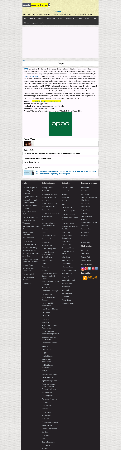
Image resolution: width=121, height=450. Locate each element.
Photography (46, 415)
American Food (67, 188)
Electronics (36, 101)
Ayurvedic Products (49, 197)
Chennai (57, 11)
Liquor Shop (46, 349)
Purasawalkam (86, 229)
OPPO (26, 69)
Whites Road (85, 242)
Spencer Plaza (27, 265)
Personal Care (47, 402)
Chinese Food (67, 207)
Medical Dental (47, 356)
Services (45, 432)
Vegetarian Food (68, 303)
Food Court (66, 232)
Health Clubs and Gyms (50, 291)
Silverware (46, 435)
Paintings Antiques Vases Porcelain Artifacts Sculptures (49, 386)
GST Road (85, 203)
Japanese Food (67, 260)
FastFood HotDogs (68, 214)
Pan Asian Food (67, 283)
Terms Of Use (86, 260)
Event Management (49, 249)
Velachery (84, 235)
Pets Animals (46, 405)
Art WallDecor (47, 191)
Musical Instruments (49, 374)
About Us (84, 250)
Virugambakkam (87, 239)
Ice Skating (46, 315)
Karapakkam (85, 207)
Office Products (47, 377)
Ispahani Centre (28, 238)
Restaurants (66, 287)
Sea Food (65, 290)
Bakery (64, 194)
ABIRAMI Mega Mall (29, 188)
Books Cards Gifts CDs (50, 213)
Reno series (34, 76)
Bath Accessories (48, 207)
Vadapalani (85, 232)
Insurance (45, 319)
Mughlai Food (66, 277)
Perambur (84, 226)
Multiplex (45, 371)
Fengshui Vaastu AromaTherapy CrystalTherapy (48, 254)
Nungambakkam (87, 216)
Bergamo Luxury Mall (30, 197)
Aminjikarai (85, 188)
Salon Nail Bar (47, 425)
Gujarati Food (66, 245)
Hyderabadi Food (68, 248)
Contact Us (85, 254)
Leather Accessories (49, 343)
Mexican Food (67, 273)
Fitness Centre (47, 260)
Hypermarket (46, 312)
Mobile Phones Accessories (51, 101)
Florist (44, 264)
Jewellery (45, 322)
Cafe (63, 204)
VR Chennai (26, 283)
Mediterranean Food (69, 270)
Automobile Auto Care (50, 194)
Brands (40, 19)
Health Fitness (47, 294)
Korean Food (66, 264)
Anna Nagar (85, 191)
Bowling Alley (47, 216)
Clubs (44, 232)
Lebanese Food (67, 267)
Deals (60, 19)
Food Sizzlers (66, 241)
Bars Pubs (65, 197)
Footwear (45, 267)
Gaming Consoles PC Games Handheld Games (50, 276)
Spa (43, 439)
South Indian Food (68, 293)
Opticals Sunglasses (49, 381)
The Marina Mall (28, 274)
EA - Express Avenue (30, 217)
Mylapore (84, 213)
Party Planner (47, 392)
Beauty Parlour (47, 210)
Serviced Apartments (49, 429)
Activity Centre (47, 188)
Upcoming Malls (38, 23)
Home (24, 60)
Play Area (45, 419)
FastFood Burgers (68, 211)
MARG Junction (28, 241)
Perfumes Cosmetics (49, 399)
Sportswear (46, 445)
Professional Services (50, 422)
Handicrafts (46, 287)
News (87, 19)
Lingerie (45, 346)
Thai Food (65, 297)
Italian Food (66, 257)
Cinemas (45, 229)
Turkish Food (66, 300)
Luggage (45, 353)
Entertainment (47, 245)
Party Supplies (47, 395)
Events (79, 19)
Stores (26, 23)
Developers (70, 19)
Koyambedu (85, 210)
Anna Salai (85, 194)
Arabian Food (66, 191)
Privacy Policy (86, 257)
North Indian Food (68, 280)
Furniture (45, 270)
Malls (94, 19)
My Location (28, 19)
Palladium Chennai (29, 244)
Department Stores (49, 235)
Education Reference (49, 239)
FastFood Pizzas (68, 223)
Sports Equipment (48, 442)
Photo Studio (46, 412)
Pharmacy (45, 409)
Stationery (45, 448)
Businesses (51, 19)
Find (25, 76)
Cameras (45, 220)
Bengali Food (66, 201)
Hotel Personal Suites (50, 309)
